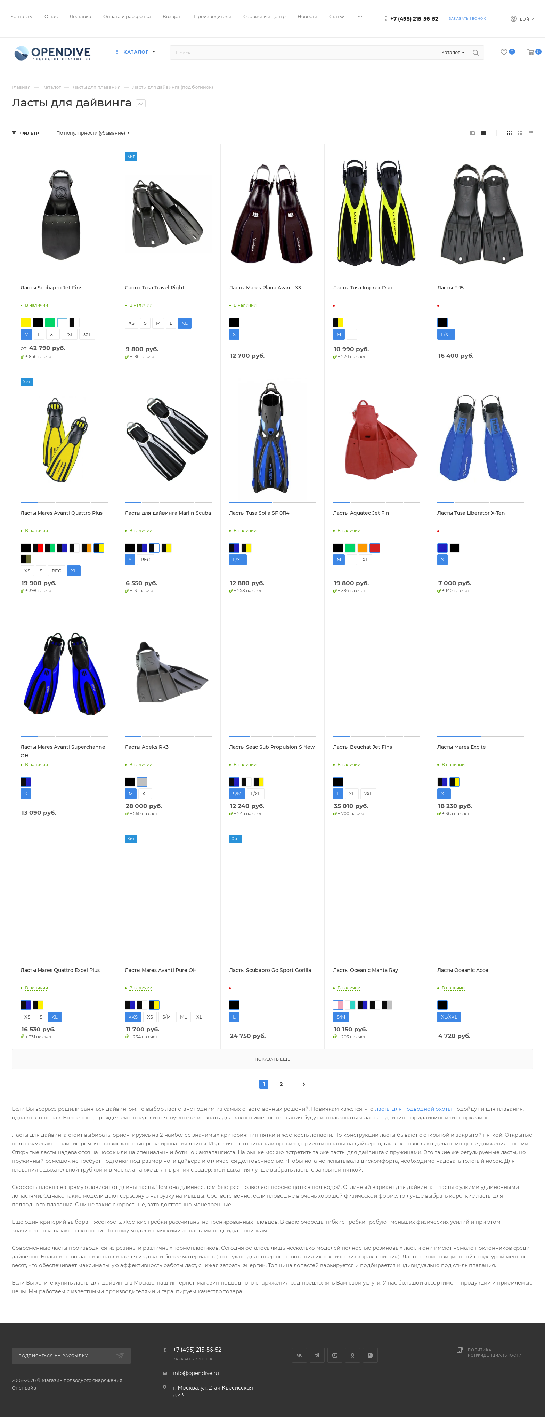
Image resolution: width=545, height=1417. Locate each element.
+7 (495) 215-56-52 (414, 18)
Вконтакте (299, 1355)
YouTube (334, 1355)
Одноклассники (352, 1355)
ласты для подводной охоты (413, 1108)
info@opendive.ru (196, 1373)
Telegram (317, 1355)
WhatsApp (370, 1355)
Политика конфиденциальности (494, 1353)
